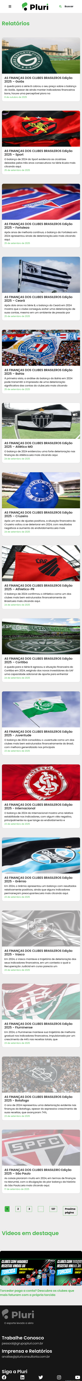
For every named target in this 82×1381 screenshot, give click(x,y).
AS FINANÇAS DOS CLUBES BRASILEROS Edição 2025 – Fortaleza (38, 226)
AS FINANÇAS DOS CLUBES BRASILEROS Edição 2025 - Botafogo (38, 1099)
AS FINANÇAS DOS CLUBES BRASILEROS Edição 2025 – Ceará (38, 299)
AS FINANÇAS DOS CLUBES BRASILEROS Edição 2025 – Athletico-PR (38, 587)
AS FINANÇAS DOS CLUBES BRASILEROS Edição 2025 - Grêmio (38, 879)
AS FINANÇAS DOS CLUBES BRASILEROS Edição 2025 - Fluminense (38, 1026)
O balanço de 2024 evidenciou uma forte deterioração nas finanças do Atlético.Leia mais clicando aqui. (39, 453)
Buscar (69, 6)
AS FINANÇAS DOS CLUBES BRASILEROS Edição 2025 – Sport (38, 153)
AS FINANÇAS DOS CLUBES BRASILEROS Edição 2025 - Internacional (38, 806)
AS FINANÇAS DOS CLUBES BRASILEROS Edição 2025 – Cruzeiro (38, 514)
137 (53, 1209)
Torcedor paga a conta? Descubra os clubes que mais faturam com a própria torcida (37, 1293)
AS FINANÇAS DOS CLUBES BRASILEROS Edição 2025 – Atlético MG (38, 445)
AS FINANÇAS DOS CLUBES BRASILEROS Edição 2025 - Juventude (38, 733)
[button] (78, 1265)
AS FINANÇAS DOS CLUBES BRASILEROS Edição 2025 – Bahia (38, 372)
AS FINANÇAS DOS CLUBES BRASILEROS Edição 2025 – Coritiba (38, 660)
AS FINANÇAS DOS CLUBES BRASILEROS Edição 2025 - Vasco (38, 952)
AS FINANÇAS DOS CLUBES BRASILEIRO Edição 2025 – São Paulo (37, 1172)
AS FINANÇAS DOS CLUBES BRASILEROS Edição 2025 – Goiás (38, 80)
